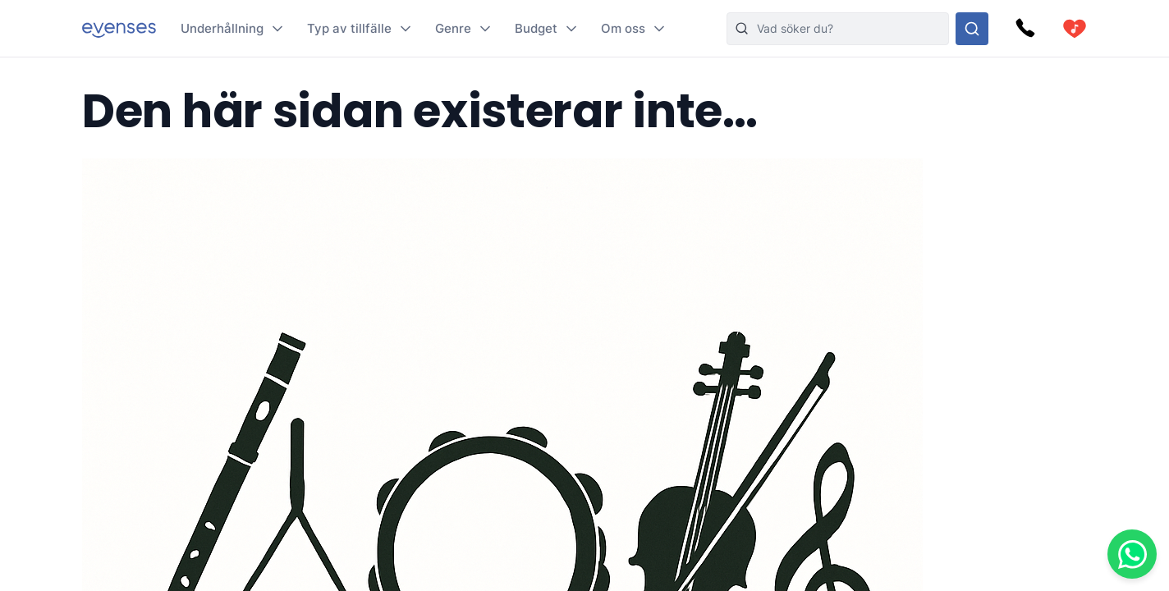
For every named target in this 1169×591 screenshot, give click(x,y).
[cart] (1074, 28)
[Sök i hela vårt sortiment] (972, 28)
